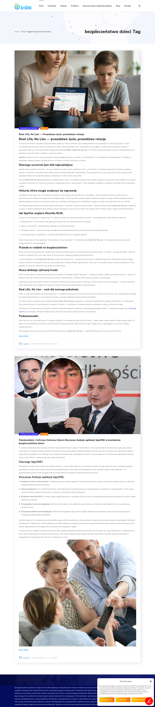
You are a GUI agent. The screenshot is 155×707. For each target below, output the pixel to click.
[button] (151, 681)
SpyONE (44, 128)
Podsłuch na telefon (28, 128)
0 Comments (53, 344)
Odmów (123, 700)
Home (17, 31)
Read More (23, 336)
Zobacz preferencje (142, 700)
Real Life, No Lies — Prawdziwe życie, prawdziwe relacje (51, 134)
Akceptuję (107, 700)
